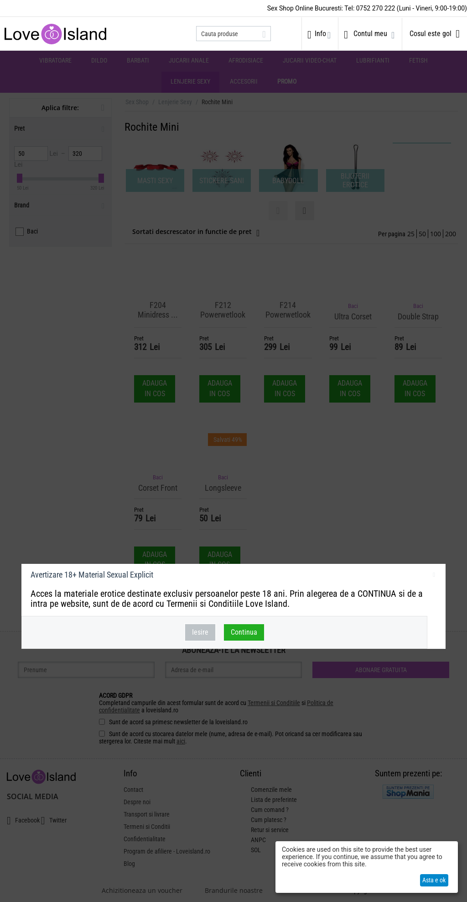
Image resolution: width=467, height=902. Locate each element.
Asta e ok (434, 880)
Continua (244, 632)
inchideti (434, 576)
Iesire (200, 632)
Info (320, 33)
